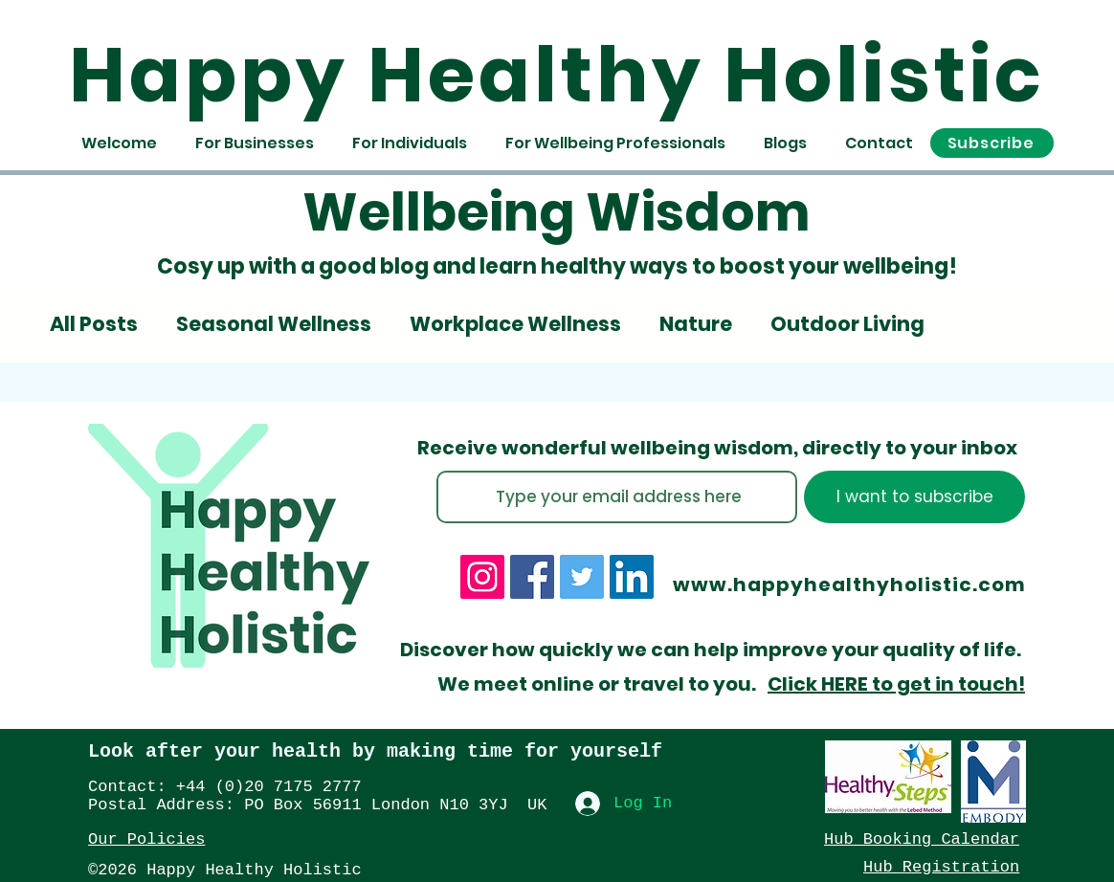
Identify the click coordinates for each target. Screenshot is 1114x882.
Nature (695, 324)
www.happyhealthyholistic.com (849, 584)
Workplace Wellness (515, 324)
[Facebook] (532, 577)
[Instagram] (482, 577)
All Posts (94, 324)
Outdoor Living (847, 324)
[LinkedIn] (632, 577)
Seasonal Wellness (273, 324)
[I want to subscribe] (914, 497)
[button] (992, 143)
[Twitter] (582, 577)
